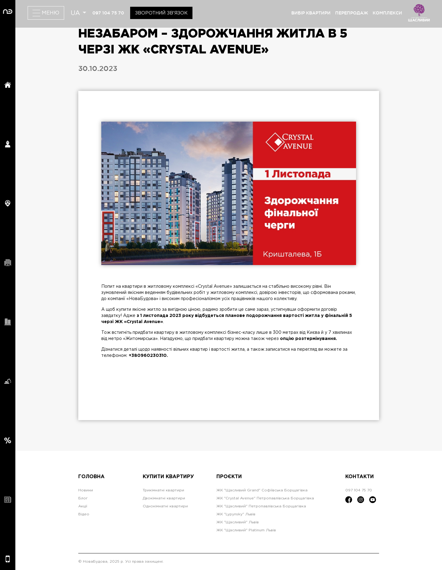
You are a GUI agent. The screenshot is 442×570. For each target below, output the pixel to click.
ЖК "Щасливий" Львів (237, 522)
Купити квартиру (168, 476)
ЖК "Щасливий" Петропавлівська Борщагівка (261, 506)
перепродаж (351, 12)
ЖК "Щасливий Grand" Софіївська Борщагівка (262, 490)
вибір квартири (311, 12)
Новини (85, 490)
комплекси (387, 12)
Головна (91, 476)
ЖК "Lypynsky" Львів (235, 514)
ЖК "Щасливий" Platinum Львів (246, 530)
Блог (83, 498)
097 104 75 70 (108, 12)
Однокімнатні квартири (165, 506)
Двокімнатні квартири (164, 498)
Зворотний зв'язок (161, 13)
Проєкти (229, 476)
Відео (83, 514)
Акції (82, 506)
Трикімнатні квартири (163, 490)
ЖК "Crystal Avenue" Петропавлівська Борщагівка (265, 498)
